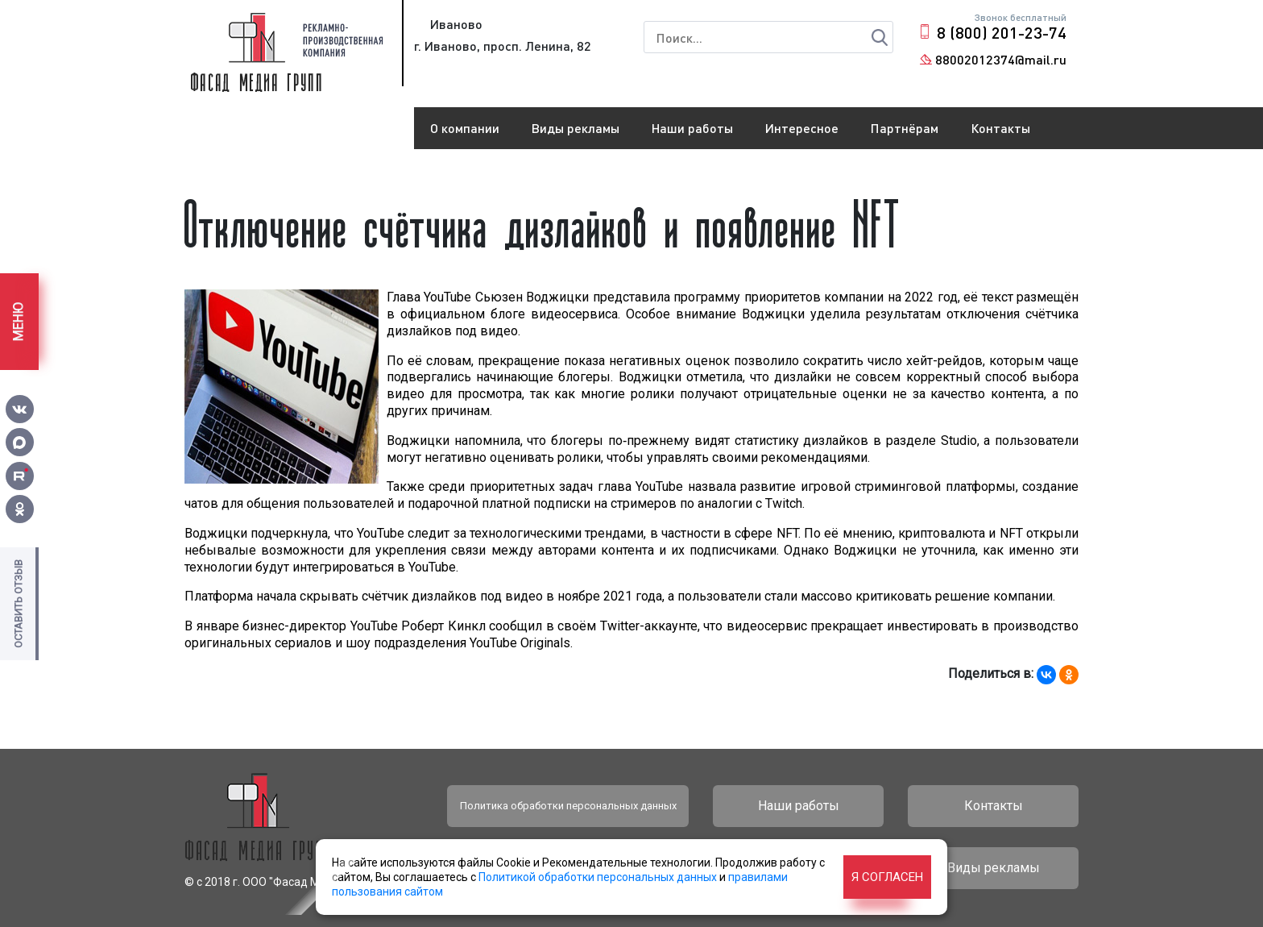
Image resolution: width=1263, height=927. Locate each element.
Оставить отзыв (18, 603)
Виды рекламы (575, 127)
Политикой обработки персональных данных (597, 877)
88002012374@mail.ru (1000, 59)
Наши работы (692, 127)
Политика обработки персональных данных (568, 806)
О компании (464, 127)
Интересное (802, 127)
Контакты (1000, 127)
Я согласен (887, 877)
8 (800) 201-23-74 (1001, 32)
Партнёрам (904, 127)
